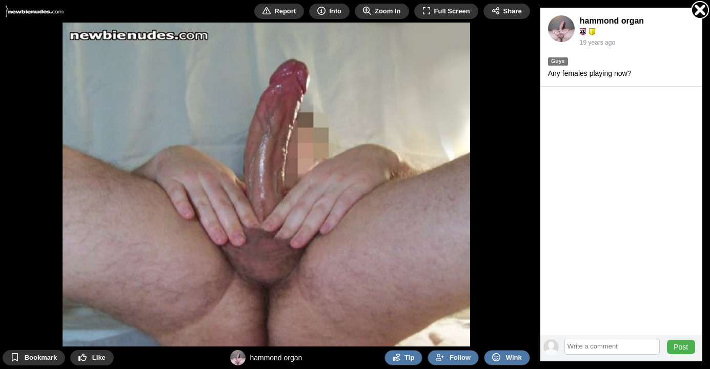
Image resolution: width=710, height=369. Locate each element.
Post (681, 347)
